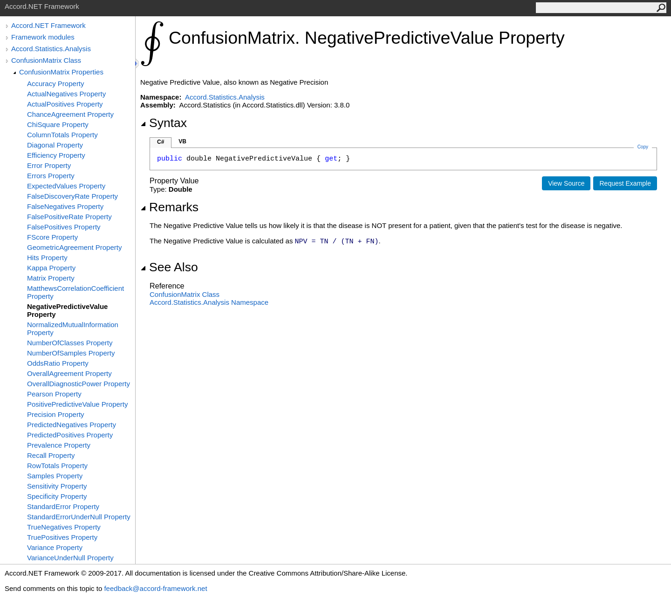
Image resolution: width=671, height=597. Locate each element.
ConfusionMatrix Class (46, 60)
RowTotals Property (57, 466)
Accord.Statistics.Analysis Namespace (209, 302)
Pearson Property (54, 394)
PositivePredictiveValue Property (77, 404)
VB (182, 141)
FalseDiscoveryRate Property (72, 196)
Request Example (625, 183)
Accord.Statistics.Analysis (51, 49)
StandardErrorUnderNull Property (78, 517)
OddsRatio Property (58, 363)
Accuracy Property (55, 83)
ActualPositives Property (65, 104)
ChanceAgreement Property (70, 114)
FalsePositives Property (64, 227)
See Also (169, 267)
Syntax (163, 123)
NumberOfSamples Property (71, 353)
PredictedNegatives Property (71, 425)
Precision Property (55, 414)
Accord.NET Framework (48, 25)
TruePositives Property (62, 537)
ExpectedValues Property (66, 186)
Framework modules (43, 37)
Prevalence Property (58, 445)
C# (160, 142)
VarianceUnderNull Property (70, 558)
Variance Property (54, 547)
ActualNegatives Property (66, 94)
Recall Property (51, 455)
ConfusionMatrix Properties (61, 72)
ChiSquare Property (58, 124)
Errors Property (51, 176)
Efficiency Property (56, 155)
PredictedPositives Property (70, 435)
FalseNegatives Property (65, 206)
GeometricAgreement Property (74, 247)
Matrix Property (51, 278)
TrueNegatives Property (64, 527)
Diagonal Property (55, 145)
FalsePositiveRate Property (69, 217)
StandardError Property (63, 506)
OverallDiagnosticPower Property (78, 384)
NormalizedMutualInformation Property (72, 328)
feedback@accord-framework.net (155, 588)
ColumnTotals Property (62, 135)
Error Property (49, 165)
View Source (566, 183)
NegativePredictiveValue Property (67, 310)
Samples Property (54, 476)
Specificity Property (57, 496)
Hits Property (47, 258)
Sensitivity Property (57, 486)
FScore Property (52, 237)
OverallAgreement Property (69, 373)
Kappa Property (51, 268)
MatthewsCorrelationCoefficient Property (75, 292)
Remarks (169, 207)
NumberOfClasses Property (69, 343)
